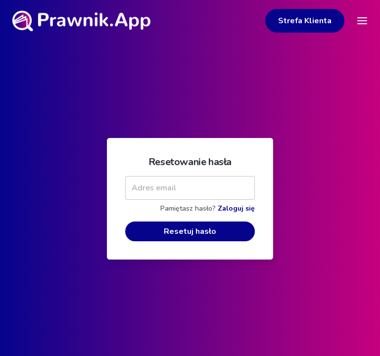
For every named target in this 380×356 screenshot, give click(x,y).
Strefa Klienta (305, 20)
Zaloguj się (236, 220)
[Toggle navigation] (362, 21)
